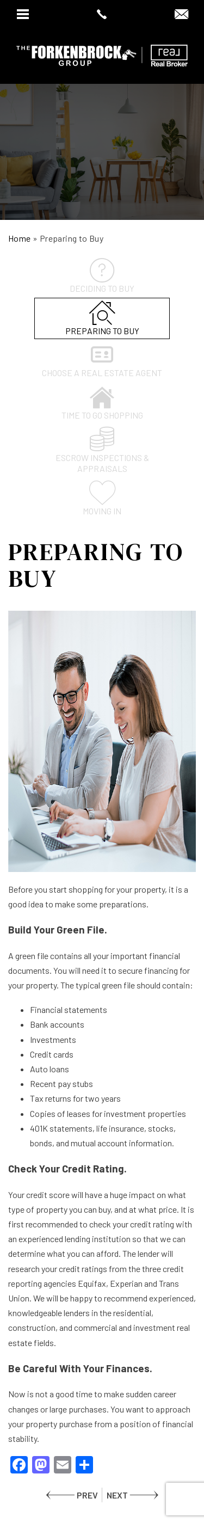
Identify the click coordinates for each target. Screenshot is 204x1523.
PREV (87, 1495)
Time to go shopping (102, 402)
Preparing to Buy (102, 318)
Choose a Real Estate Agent (102, 360)
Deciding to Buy (102, 275)
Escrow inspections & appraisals (102, 450)
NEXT (117, 1495)
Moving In (102, 498)
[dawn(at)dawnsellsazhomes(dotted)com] (181, 15)
